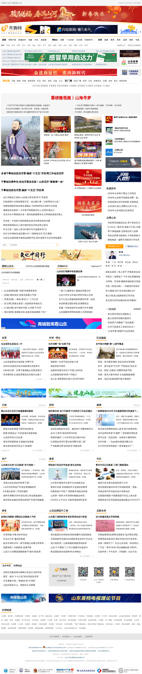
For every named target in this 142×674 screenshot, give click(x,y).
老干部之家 (26, 620)
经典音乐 (97, 81)
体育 (100, 40)
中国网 (27, 616)
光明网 (97, 616)
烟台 (34, 45)
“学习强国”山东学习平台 (33, 51)
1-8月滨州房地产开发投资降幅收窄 (19, 487)
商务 (119, 40)
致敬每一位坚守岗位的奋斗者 (64, 362)
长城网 (13, 624)
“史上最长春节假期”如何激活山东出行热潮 (20, 160)
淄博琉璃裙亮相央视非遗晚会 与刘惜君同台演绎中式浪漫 (30, 206)
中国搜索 (89, 616)
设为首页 (129, 3)
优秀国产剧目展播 (78, 51)
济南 (8, 45)
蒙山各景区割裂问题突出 (119, 318)
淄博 (18, 45)
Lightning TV (96, 266)
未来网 (56, 616)
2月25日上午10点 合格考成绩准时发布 (69, 500)
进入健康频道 (132, 450)
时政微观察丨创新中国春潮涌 (86, 109)
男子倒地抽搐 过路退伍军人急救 (123, 231)
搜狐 (6, 620)
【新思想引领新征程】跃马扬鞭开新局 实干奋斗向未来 (27, 112)
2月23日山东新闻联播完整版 (38, 266)
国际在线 (48, 616)
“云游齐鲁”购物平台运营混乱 (121, 331)
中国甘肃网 (68, 624)
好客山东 (42, 405)
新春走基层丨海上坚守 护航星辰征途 (123, 272)
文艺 (90, 81)
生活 (39, 81)
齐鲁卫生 (137, 405)
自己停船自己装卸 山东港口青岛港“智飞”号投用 (25, 197)
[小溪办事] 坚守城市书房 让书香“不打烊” (23, 308)
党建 (30, 40)
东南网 (27, 624)
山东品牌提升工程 (58, 510)
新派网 (30, 628)
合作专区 (6, 565)
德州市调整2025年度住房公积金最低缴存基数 (24, 495)
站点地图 (77, 637)
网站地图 (137, 3)
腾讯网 (134, 616)
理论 (58, 338)
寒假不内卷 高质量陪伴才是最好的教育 (69, 487)
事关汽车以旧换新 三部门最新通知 (112, 465)
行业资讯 (42, 459)
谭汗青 (120, 262)
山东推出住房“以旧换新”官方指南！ (18, 465)
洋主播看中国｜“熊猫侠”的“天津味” (19, 581)
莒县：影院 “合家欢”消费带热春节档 (115, 370)
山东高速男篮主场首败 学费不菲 (18, 362)
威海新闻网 (39, 628)
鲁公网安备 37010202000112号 (54, 647)
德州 (70, 45)
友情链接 (6, 610)
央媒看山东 (121, 45)
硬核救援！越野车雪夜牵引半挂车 (124, 240)
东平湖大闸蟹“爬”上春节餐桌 (109, 344)
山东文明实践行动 (70, 628)
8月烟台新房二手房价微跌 (15, 491)
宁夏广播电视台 (80, 624)
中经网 (63, 616)
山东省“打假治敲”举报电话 (57, 64)
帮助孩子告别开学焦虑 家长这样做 (64, 465)
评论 (36, 40)
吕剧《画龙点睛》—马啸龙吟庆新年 (123, 286)
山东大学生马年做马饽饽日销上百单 (76, 295)
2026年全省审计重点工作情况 (122, 193)
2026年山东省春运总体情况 (121, 210)
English (121, 3)
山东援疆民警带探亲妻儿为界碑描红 (76, 312)
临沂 (65, 45)
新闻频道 (44, 86)
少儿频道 (106, 86)
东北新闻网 (128, 620)
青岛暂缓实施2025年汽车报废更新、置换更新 (119, 487)
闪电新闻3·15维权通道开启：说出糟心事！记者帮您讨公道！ (32, 201)
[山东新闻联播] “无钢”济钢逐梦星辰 (20, 291)
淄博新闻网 (22, 628)
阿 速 (120, 266)
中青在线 (81, 616)
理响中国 (12, 40)
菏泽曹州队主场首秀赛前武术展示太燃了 (22, 374)
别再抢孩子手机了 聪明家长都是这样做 (69, 491)
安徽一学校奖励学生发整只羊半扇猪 (76, 308)
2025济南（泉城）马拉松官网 (35, 64)
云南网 (100, 620)
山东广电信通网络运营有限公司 (74, 657)
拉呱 (21, 280)
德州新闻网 (12, 628)
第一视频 (108, 620)
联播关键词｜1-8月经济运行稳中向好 (68, 437)
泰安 (49, 45)
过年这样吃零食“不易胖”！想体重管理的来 (118, 433)
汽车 (99, 459)
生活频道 (89, 86)
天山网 (20, 624)
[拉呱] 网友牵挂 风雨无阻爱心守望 (20, 295)
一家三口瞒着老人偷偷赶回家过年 (75, 291)
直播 (62, 40)
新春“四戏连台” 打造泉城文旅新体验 (20, 433)
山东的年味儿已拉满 (12, 437)
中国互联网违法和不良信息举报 (57, 651)
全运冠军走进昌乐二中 (11, 344)
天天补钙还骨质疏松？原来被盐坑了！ (116, 446)
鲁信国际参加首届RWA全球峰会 (66, 552)
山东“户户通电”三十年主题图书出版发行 (69, 547)
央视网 (34, 616)
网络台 (55, 40)
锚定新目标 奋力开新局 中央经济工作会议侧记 (70, 411)
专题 (137, 40)
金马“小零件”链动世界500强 (64, 433)
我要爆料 (137, 309)
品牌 (125, 40)
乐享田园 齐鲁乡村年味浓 (15, 534)
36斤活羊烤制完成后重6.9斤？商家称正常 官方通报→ (28, 233)
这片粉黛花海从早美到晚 (107, 517)
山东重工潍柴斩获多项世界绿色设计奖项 (67, 517)
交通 (105, 81)
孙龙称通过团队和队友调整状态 (74, 303)
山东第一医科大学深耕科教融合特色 (68, 495)
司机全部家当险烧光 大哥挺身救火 (124, 235)
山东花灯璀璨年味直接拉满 (69, 271)
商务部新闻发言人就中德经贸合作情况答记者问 (25, 225)
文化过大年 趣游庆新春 (14, 539)
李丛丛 (135, 262)
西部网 (42, 620)
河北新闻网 (118, 620)
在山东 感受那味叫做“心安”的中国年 (67, 379)
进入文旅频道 (37, 450)
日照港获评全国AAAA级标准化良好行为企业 (71, 539)
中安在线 (59, 624)
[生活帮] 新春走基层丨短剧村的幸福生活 (23, 303)
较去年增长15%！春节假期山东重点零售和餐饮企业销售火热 (32, 543)
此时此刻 (14, 280)
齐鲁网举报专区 (101, 64)
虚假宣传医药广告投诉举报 (82, 64)
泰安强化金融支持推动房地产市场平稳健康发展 (25, 500)
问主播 (79, 40)
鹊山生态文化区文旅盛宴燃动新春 (17, 411)
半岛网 (117, 624)
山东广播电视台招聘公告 (11, 58)
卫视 (13, 81)
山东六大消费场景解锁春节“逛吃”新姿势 (22, 552)
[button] (36, 163)
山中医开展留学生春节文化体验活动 (68, 483)
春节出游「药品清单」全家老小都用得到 (117, 437)
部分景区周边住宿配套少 (119, 314)
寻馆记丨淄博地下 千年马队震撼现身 (123, 276)
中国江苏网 (82, 620)
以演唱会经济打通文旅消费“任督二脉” (68, 442)
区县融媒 (101, 338)
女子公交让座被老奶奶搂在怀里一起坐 (77, 299)
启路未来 (101, 510)
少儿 (60, 81)
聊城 (75, 45)
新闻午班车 (29, 280)
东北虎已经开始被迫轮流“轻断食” (121, 300)
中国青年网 (72, 616)
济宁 (44, 45)
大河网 (49, 620)
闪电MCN (88, 40)
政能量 (44, 40)
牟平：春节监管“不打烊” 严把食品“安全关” (118, 366)
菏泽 (86, 45)
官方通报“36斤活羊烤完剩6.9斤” (121, 291)
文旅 (55, 81)
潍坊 (39, 45)
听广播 (68, 80)
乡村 (110, 81)
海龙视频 (82, 628)
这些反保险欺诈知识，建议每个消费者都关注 (72, 429)
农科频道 (98, 86)
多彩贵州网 (92, 620)
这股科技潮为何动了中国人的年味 (66, 370)
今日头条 (58, 628)
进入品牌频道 (85, 556)
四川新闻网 (72, 620)
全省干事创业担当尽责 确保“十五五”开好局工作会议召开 (32, 173)
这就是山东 (5, 450)
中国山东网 (5, 624)
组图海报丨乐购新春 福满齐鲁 (17, 547)
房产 (4, 459)
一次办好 (70, 40)
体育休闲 (31, 81)
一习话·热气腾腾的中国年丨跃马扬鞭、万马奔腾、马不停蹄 (98, 105)
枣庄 (23, 45)
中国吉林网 (43, 624)
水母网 (51, 624)
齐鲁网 (11, 29)
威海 (54, 45)
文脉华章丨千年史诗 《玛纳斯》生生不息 (117, 552)
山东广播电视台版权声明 (11, 51)
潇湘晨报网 (49, 628)
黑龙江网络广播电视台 (96, 624)
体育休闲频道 (62, 86)
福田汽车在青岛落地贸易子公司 (113, 483)
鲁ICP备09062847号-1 (36, 647)
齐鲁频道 (52, 86)
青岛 (13, 45)
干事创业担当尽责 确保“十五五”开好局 (22, 190)
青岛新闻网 (126, 624)
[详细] (37, 356)
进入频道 (39, 379)
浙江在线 (62, 620)
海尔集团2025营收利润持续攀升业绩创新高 (71, 534)
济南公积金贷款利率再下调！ (17, 483)
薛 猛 (121, 252)
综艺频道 (81, 86)
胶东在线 (109, 624)
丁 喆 (113, 262)
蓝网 (133, 624)
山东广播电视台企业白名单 (12, 54)
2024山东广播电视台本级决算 (13, 61)
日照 (60, 45)
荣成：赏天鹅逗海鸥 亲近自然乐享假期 (116, 362)
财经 (51, 405)
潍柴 (131, 40)
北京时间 (35, 620)
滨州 (80, 45)
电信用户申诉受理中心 (39, 651)
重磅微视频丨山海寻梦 (71, 98)
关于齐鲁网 (54, 637)
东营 (29, 45)
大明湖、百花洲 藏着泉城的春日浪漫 (123, 281)
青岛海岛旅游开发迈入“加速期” (17, 446)
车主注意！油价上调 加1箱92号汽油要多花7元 (25, 229)
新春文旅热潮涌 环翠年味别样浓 (18, 429)
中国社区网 (113, 616)
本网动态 (17, 565)
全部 (4, 245)
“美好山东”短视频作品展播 (105, 51)
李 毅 (108, 262)
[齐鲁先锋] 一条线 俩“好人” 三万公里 (21, 299)
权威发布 (22, 40)
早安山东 (5, 283)
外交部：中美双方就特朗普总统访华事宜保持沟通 (26, 221)
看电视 (6, 80)
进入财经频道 (85, 450)
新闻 (4, 40)
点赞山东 (111, 217)
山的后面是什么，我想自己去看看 (19, 585)
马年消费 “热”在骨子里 (59, 344)
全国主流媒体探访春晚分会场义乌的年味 (22, 572)
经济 (85, 81)
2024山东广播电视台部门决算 (13, 64)
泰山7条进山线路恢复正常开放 (120, 295)
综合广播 (77, 81)
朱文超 (128, 262)
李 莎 (113, 266)
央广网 (41, 616)
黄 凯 (108, 266)
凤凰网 (17, 620)
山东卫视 (36, 86)
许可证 (78, 647)
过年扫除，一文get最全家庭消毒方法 (115, 442)
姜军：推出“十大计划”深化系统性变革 (21, 576)
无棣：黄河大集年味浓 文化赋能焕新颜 (116, 374)
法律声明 (89, 637)
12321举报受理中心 (104, 651)
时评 (51, 338)
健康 (106, 40)
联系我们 (66, 637)
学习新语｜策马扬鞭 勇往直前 (86, 112)
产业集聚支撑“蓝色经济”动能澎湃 (66, 446)
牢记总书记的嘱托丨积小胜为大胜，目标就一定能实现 (27, 109)
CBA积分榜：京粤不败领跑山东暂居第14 (22, 370)
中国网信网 (19, 616)
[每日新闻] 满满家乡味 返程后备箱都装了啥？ (25, 312)
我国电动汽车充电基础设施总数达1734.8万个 (119, 500)
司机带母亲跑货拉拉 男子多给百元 (124, 223)
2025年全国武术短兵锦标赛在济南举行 (21, 366)
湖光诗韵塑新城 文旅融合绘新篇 (18, 442)
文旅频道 (73, 86)
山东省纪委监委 (124, 616)
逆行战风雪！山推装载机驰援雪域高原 (69, 543)
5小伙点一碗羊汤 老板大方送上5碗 (124, 227)
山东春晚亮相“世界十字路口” (64, 374)
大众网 (136, 620)
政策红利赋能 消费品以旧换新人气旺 (18, 517)
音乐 (116, 81)
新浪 (11, 620)
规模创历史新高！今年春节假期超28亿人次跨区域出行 (29, 210)
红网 (56, 620)
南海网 (34, 624)
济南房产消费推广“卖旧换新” (121, 322)
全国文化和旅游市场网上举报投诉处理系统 (82, 651)
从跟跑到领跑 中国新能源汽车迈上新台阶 (117, 495)
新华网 (10, 616)
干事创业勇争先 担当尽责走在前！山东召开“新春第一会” (32, 181)
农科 (50, 81)
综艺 (44, 81)
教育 (112, 40)
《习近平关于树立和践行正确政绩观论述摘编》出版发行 (28, 105)
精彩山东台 (8, 266)
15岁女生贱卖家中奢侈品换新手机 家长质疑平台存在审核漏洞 (32, 238)
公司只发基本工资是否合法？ (121, 327)
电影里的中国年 (58, 366)
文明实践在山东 (54, 51)
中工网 (104, 616)
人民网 (3, 616)
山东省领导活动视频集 (10, 272)
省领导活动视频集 (134, 45)
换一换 (39, 280)
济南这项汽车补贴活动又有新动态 (114, 491)
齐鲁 (24, 81)
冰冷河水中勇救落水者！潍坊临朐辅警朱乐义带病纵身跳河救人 (33, 214)
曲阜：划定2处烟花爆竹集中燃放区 (114, 379)
